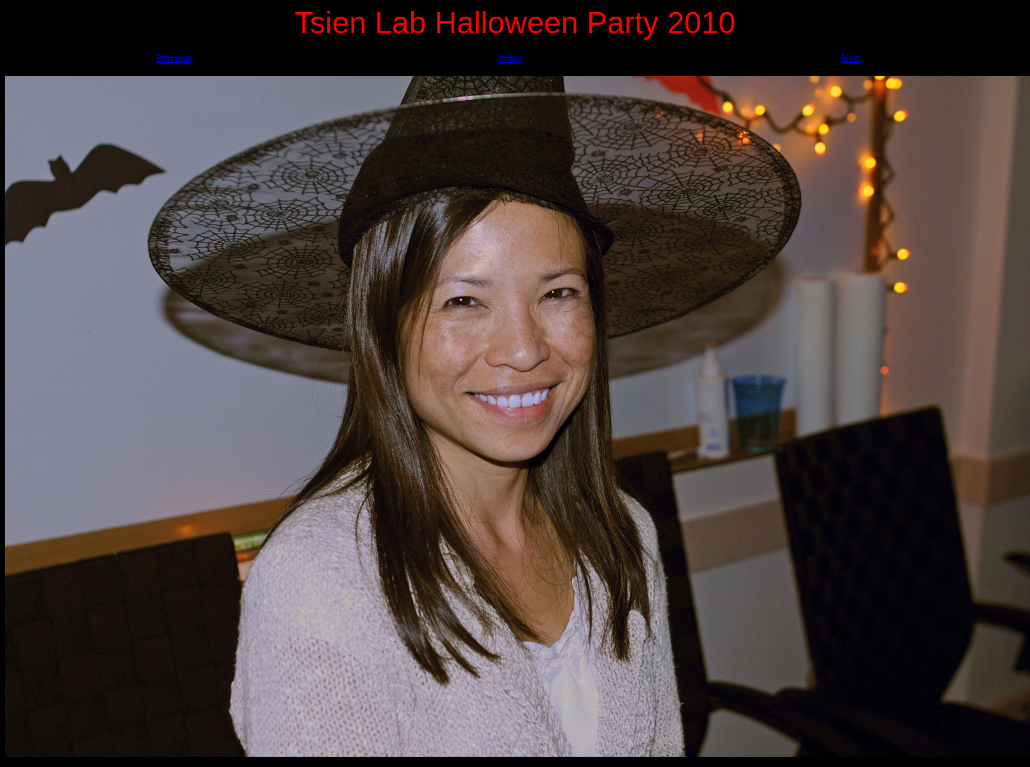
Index (509, 57)
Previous (174, 57)
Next (851, 57)
